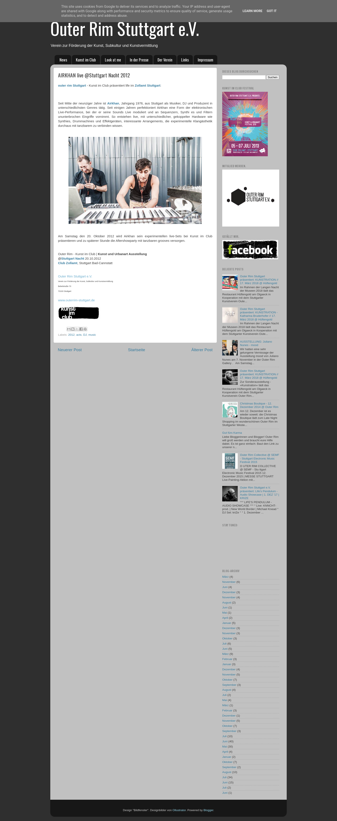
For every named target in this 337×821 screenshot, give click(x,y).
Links (185, 60)
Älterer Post (202, 350)
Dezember (229, 592)
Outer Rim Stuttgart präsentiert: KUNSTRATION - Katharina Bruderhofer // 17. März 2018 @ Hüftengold (258, 314)
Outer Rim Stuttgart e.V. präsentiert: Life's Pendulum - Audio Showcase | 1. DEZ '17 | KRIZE (259, 493)
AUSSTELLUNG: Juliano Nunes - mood (256, 343)
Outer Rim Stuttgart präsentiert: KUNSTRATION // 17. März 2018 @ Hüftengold (259, 280)
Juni (225, 587)
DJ (85, 334)
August (226, 602)
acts (79, 334)
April (225, 617)
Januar (226, 623)
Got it (272, 11)
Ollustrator (179, 810)
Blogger (208, 810)
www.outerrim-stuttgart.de (76, 300)
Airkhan (113, 103)
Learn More (252, 11)
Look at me (113, 60)
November (229, 582)
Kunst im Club (86, 60)
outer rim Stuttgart (72, 85)
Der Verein (165, 60)
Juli (224, 643)
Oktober (227, 638)
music (92, 334)
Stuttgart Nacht (72, 258)
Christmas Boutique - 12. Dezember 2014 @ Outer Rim (259, 405)
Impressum (205, 60)
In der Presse (139, 60)
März (225, 576)
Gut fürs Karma (232, 432)
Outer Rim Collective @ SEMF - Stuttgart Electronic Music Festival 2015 (259, 458)
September (229, 684)
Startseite (136, 350)
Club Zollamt (67, 263)
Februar (227, 659)
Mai (224, 612)
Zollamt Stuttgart (147, 85)
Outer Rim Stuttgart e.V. (124, 28)
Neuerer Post (70, 350)
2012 (71, 334)
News (63, 60)
